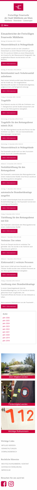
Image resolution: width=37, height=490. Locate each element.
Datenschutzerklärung (11, 467)
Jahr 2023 (6, 326)
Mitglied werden (8, 445)
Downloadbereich (9, 452)
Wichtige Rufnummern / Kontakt (15, 464)
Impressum (5, 470)
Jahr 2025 (6, 320)
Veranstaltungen (8, 448)
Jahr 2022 (6, 329)
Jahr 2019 (6, 338)
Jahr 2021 (6, 332)
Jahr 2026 (6, 318)
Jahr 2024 (6, 323)
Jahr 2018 (6, 341)
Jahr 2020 (6, 335)
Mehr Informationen (9, 64)
